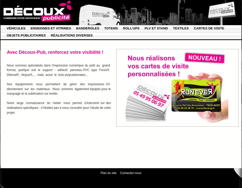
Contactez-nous (131, 173)
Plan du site (108, 173)
